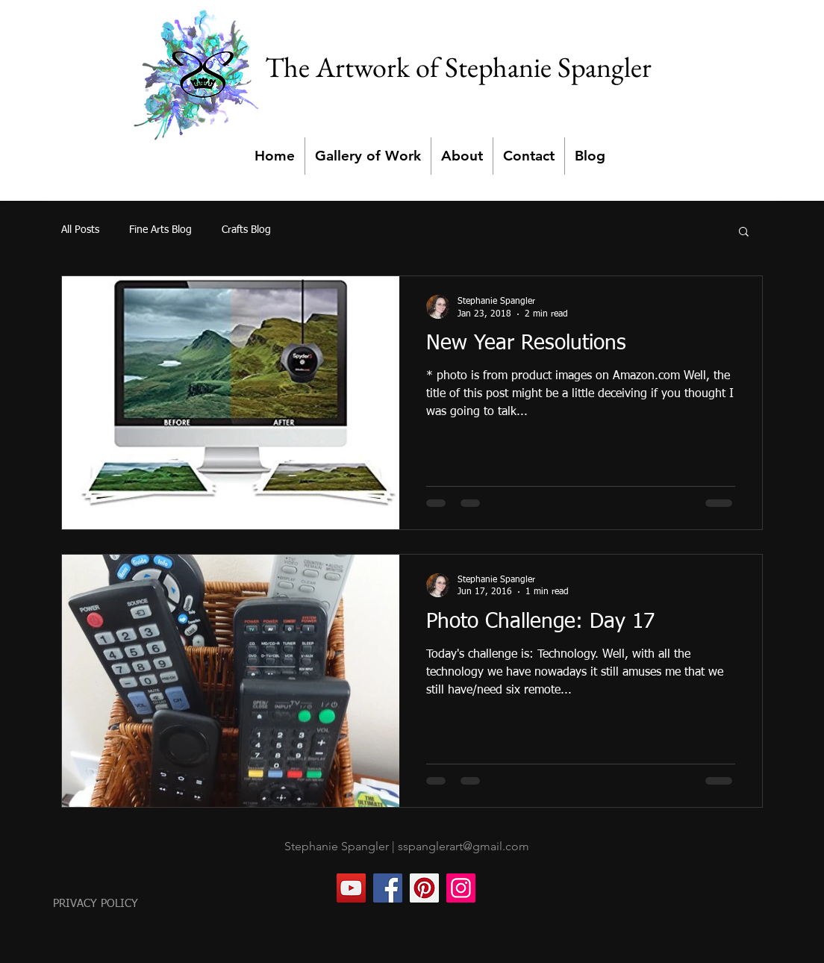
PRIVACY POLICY (95, 903)
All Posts (80, 230)
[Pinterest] (424, 888)
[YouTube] (351, 888)
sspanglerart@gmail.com (463, 846)
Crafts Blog (246, 230)
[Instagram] (460, 888)
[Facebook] (387, 888)
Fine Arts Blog (160, 230)
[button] (744, 232)
